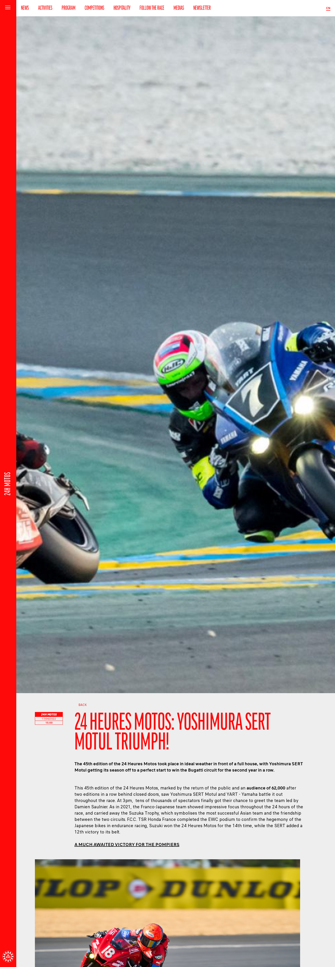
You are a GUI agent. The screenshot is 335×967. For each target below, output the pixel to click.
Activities (45, 8)
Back (80, 705)
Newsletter (202, 8)
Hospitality (122, 8)
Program (68, 8)
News (25, 8)
